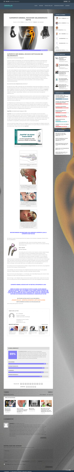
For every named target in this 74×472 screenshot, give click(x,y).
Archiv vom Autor (44, 323)
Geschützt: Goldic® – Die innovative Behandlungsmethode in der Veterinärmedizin (62, 95)
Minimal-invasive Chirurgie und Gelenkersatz (23, 332)
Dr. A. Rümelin (21, 21)
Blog (36, 6)
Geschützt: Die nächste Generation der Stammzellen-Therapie (62, 101)
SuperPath (9, 110)
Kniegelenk (26, 329)
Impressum (30, 470)
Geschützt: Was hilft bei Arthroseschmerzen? (12, 332)
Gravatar (8, 463)
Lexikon (67, 6)
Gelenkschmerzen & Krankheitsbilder (62, 60)
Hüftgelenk (35, 21)
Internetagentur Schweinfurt (16, 470)
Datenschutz (24, 470)
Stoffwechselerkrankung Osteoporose (60, 119)
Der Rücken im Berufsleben (61, 105)
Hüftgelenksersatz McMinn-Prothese (33, 332)
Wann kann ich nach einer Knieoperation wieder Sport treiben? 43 (61, 133)
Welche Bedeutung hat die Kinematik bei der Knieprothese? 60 (64, 71)
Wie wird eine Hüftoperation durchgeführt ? (8, 408)
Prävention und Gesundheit (61, 114)
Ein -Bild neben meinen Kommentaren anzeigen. (15, 463)
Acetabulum (46, 88)
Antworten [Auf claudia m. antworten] (43, 436)
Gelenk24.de (7, 470)
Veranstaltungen (59, 6)
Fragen (41, 6)
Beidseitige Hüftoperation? (14, 1)
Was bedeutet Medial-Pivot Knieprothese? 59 (63, 78)
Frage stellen (48, 6)
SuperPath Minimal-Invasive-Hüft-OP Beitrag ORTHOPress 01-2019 (28, 283)
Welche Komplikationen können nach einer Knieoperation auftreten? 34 (62, 138)
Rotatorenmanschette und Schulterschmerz (61, 110)
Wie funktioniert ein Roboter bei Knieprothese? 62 (62, 57)
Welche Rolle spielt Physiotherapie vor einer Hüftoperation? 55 (63, 84)
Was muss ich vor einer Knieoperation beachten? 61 (64, 64)
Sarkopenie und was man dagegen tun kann (62, 124)
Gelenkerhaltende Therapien (14, 329)
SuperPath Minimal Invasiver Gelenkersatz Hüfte (43, 332)
